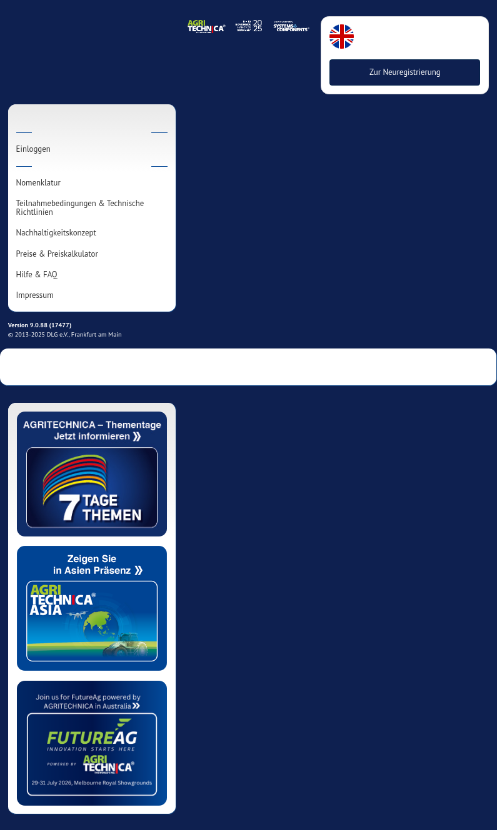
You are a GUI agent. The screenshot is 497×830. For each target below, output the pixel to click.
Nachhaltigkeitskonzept (56, 233)
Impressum (35, 295)
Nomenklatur (38, 183)
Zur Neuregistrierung (405, 72)
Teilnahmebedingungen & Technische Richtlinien (80, 208)
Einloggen (33, 149)
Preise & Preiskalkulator (57, 254)
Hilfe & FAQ (37, 274)
